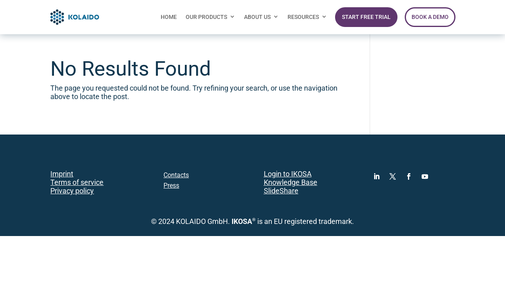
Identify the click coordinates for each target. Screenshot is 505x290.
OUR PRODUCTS (206, 17)
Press (171, 185)
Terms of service (76, 182)
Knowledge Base (290, 182)
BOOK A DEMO (430, 17)
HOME (169, 17)
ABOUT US (257, 17)
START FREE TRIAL (366, 17)
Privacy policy (72, 191)
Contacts (176, 175)
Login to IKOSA (288, 174)
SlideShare (281, 191)
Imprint (61, 174)
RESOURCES (303, 17)
